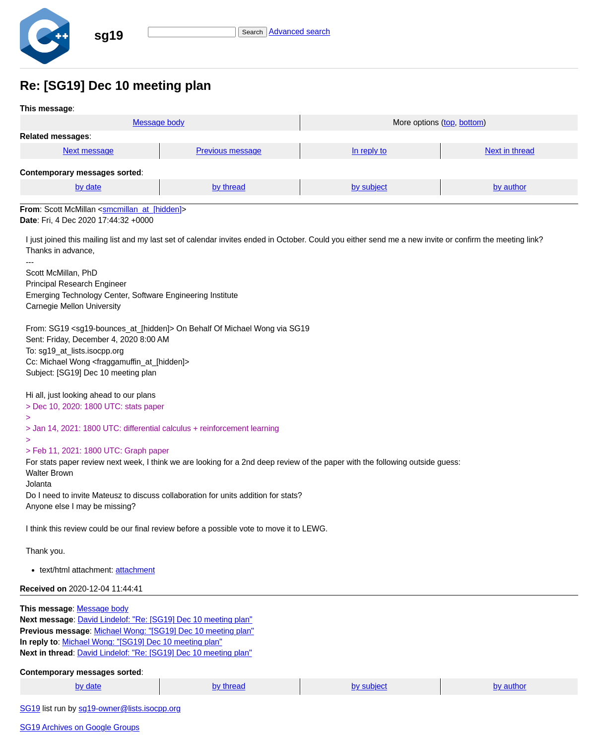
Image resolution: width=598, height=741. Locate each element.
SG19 (30, 708)
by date (88, 187)
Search (252, 32)
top (449, 122)
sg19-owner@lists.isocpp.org (129, 708)
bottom (471, 122)
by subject (369, 187)
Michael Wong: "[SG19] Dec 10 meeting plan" (174, 631)
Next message (88, 151)
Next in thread (509, 151)
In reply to (369, 151)
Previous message (229, 151)
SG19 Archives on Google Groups (79, 727)
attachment (135, 570)
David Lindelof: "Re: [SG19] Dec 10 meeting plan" (165, 619)
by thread (229, 187)
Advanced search (300, 31)
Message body (158, 122)
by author (510, 187)
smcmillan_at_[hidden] (142, 209)
